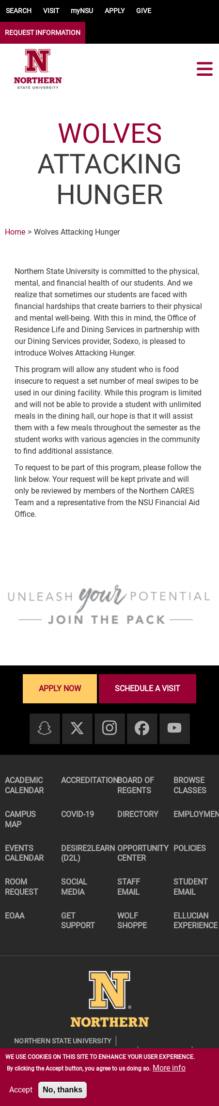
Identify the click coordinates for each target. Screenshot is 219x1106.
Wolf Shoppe (132, 921)
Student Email (190, 887)
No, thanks (62, 1090)
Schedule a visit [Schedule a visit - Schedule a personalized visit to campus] (147, 688)
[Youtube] (174, 728)
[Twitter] (77, 729)
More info (169, 1067)
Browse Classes (189, 785)
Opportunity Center (140, 853)
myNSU (82, 11)
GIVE (143, 11)
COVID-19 (77, 814)
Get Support (78, 921)
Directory (137, 814)
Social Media (74, 887)
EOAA (14, 915)
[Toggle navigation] (204, 69)
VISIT (51, 11)
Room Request (21, 887)
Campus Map (20, 819)
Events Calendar (24, 853)
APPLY (115, 11)
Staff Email (128, 887)
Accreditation (84, 780)
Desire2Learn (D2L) (84, 853)
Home (15, 232)
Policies (189, 848)
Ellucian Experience (195, 921)
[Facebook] (142, 729)
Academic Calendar (24, 785)
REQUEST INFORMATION (42, 32)
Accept (20, 1089)
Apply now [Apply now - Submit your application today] (60, 688)
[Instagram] (109, 728)
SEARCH (18, 11)
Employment (196, 814)
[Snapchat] (44, 729)
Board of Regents (135, 785)
